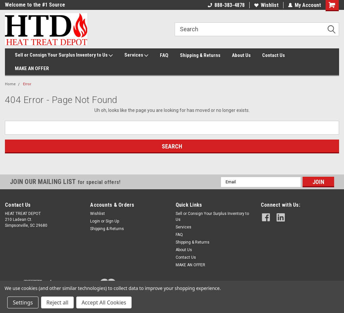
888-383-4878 (226, 5)
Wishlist (266, 5)
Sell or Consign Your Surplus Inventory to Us (64, 55)
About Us (241, 55)
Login (95, 221)
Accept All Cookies (104, 302)
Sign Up (112, 221)
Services (136, 55)
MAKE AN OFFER (32, 68)
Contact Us (273, 55)
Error (27, 84)
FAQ (164, 55)
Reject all (57, 302)
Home (10, 84)
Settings (23, 302)
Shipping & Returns (200, 55)
